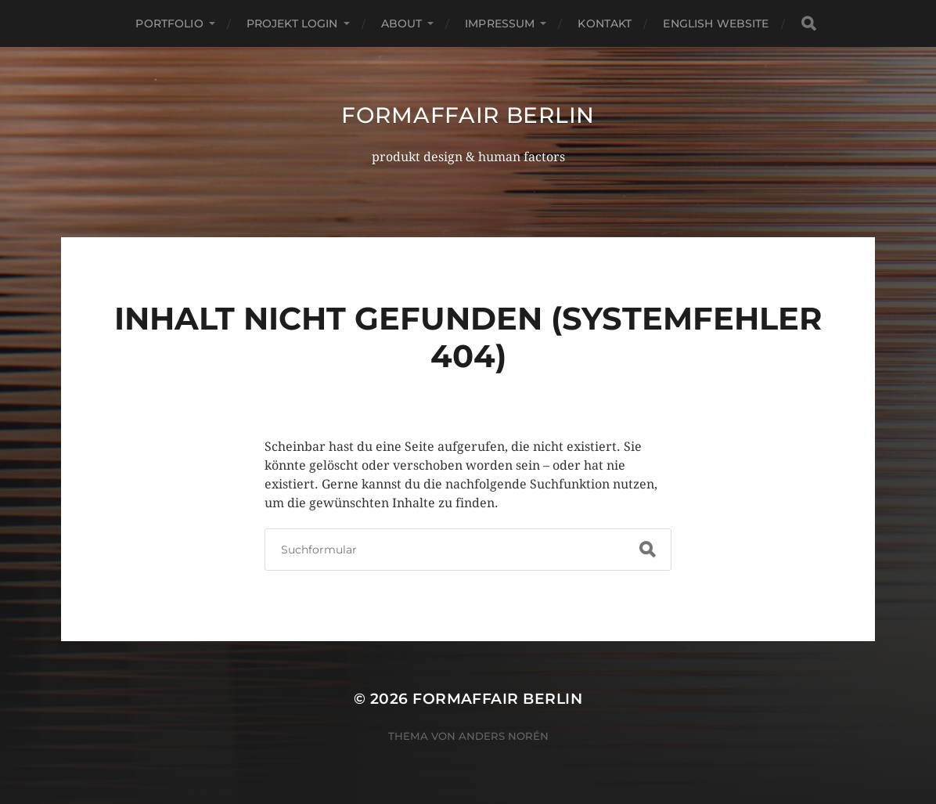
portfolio (169, 23)
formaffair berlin (468, 115)
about (402, 23)
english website (716, 23)
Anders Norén (504, 736)
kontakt (605, 23)
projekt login (292, 23)
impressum (500, 23)
